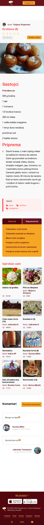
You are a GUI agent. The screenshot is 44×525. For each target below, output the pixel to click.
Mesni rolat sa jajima (15, 238)
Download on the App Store (15, 501)
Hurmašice (11, 344)
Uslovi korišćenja (34, 508)
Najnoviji (12, 221)
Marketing (11, 510)
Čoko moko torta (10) (11, 314)
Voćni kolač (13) (32, 374)
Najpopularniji (32, 221)
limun (11, 205)
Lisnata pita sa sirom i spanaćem (21, 247)
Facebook (7, 516)
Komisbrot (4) (32, 314)
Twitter (14, 516)
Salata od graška (11, 282)
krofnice (23, 205)
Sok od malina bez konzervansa (11, 374)
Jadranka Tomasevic (22, 449)
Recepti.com (4, 509)
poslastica (13, 208)
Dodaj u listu (34, 37)
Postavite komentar (31, 404)
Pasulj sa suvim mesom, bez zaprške (22, 251)
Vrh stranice (21, 495)
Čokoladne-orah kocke (16, 229)
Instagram (29, 516)
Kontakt (18, 510)
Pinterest (37, 516)
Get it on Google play (30, 501)
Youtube (21, 516)
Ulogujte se (28, 3)
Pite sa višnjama (32, 282)
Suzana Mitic (18, 427)
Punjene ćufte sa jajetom (17, 242)
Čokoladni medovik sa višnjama (20, 233)
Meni (22, 522)
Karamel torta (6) (32, 344)
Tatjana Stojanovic (21, 24)
